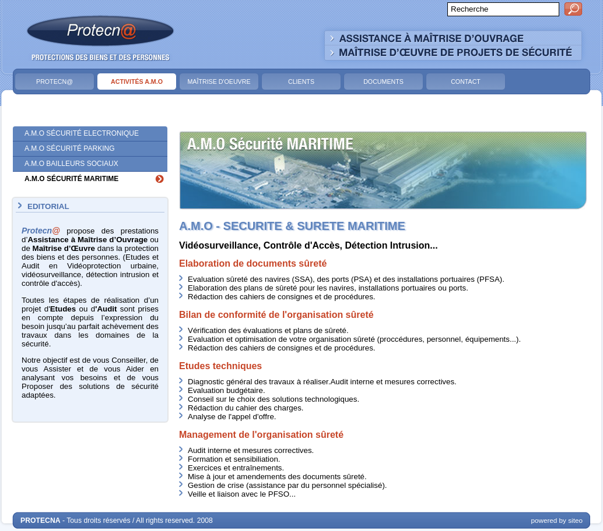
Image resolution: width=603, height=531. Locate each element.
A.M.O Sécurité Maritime (71, 179)
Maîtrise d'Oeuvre (218, 81)
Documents (383, 81)
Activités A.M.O (137, 81)
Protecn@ (54, 81)
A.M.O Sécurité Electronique (81, 133)
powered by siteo (557, 520)
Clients (301, 81)
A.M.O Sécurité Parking (69, 148)
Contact (466, 81)
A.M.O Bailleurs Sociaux (71, 164)
